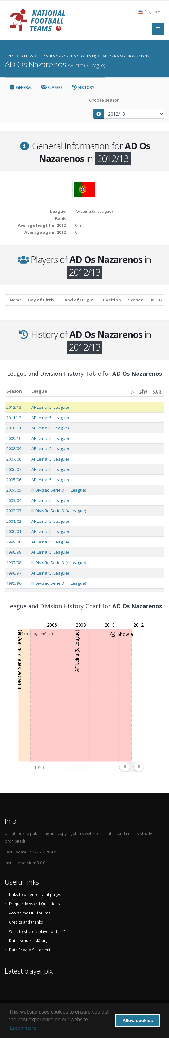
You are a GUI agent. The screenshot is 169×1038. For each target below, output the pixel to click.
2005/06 (13, 479)
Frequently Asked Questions (34, 903)
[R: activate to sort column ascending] (132, 391)
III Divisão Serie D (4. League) (58, 490)
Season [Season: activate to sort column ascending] (14, 391)
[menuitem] (132, 766)
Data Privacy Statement (29, 949)
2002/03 (13, 511)
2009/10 (13, 438)
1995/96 (13, 583)
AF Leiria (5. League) (50, 407)
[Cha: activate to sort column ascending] (143, 391)
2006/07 (13, 469)
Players (52, 87)
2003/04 (13, 500)
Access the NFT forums (29, 912)
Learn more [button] (23, 1028)
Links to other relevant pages (35, 894)
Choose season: (104, 100)
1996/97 (13, 573)
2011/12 (13, 418)
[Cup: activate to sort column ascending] (157, 391)
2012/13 (13, 407)
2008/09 (13, 448)
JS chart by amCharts (37, 633)
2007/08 (13, 459)
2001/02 (13, 521)
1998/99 (13, 552)
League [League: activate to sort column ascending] (39, 391)
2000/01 (13, 531)
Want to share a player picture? (37, 931)
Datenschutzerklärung (28, 940)
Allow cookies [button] (137, 1020)
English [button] (149, 11)
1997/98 (13, 562)
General (20, 87)
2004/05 (13, 490)
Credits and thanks (26, 922)
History (82, 87)
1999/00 (13, 542)
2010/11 (13, 428)
